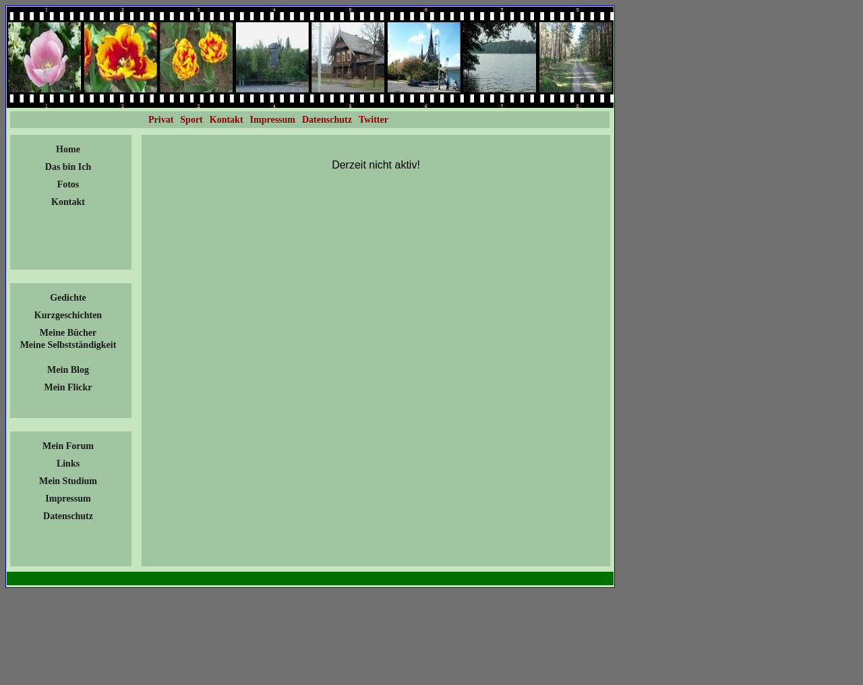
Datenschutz (68, 516)
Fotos (68, 184)
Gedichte (68, 298)
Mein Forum (68, 446)
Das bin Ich (68, 167)
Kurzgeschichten (68, 315)
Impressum (67, 499)
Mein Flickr (68, 387)
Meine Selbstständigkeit (68, 345)
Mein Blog (68, 370)
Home (68, 149)
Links (68, 463)
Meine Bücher (68, 333)
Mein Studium (68, 481)
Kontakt (68, 202)
